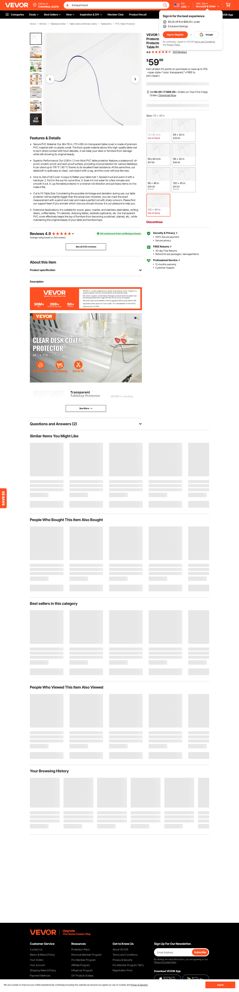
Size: (149, 115)
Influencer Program (82, 970)
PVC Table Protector (125, 24)
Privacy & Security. (139, 984)
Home (33, 24)
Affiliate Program (80, 965)
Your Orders (37, 959)
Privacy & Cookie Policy (165, 962)
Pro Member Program (83, 959)
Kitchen (42, 24)
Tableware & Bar (58, 24)
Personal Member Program (86, 954)
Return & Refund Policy (42, 954)
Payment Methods (40, 975)
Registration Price (122, 970)
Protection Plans (80, 949)
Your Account (37, 965)
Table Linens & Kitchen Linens (83, 24)
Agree (220, 984)
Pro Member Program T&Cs (128, 965)
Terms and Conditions (204, 41)
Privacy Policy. (173, 44)
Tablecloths (106, 24)
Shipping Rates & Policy (43, 970)
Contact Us (36, 949)
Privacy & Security (122, 959)
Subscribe (200, 952)
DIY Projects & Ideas (82, 975)
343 (56, 237)
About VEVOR (120, 949)
